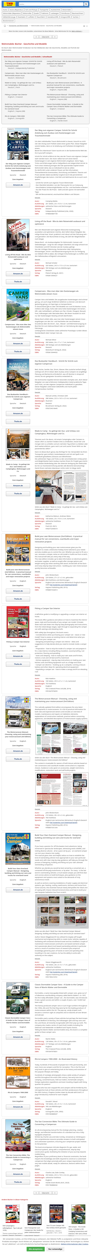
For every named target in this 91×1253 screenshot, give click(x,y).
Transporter (44, 10)
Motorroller (27, 13)
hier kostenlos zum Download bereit (63, 585)
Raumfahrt (41, 17)
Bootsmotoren (8, 21)
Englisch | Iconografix (15, 117)
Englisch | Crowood (16, 95)
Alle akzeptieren (35, 1249)
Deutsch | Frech (23, 85)
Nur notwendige (55, 1249)
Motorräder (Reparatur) (12, 13)
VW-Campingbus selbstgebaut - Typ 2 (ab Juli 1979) (12, 1228)
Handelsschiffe (52, 17)
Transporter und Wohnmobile (18, 26)
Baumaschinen (77, 13)
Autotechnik (55, 10)
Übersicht (45, 37)
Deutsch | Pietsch (63, 63)
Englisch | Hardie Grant (65, 118)
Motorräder (66, 10)
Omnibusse (65, 13)
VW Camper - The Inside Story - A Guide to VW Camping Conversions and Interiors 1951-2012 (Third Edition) (78, 1231)
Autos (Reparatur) (16, 10)
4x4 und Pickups (31, 10)
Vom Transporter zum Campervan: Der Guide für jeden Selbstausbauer (34, 1230)
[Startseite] (5, 25)
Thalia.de (18, 281)
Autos (5, 10)
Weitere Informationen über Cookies (74, 1244)
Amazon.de (18, 185)
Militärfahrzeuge (9, 17)
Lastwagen (55, 13)
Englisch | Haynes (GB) (65, 86)
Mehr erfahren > (77, 31)
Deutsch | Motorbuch (24, 75)
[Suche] (86, 4)
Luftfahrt (31, 17)
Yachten (76, 17)
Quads (36, 13)
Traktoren (44, 13)
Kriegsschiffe (65, 17)
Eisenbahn (22, 17)
